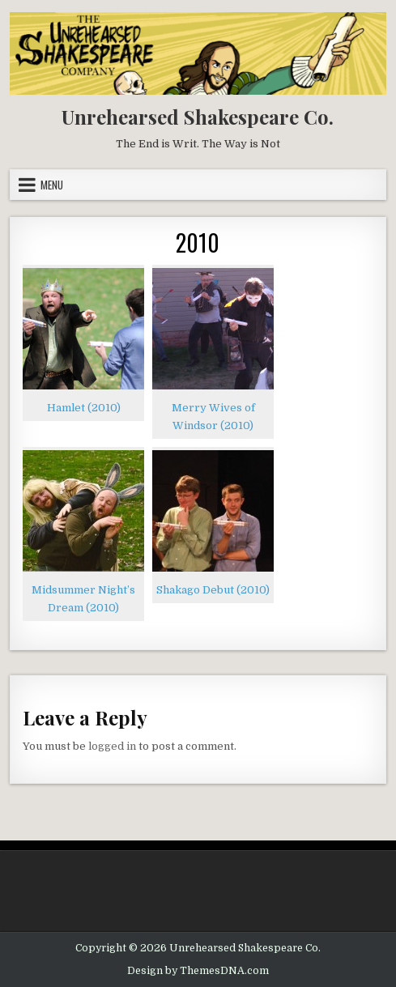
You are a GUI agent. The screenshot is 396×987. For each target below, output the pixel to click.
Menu (51, 185)
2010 (197, 242)
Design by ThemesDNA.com (198, 970)
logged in (112, 746)
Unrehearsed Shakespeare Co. (198, 117)
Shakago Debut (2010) (213, 590)
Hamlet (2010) (84, 408)
